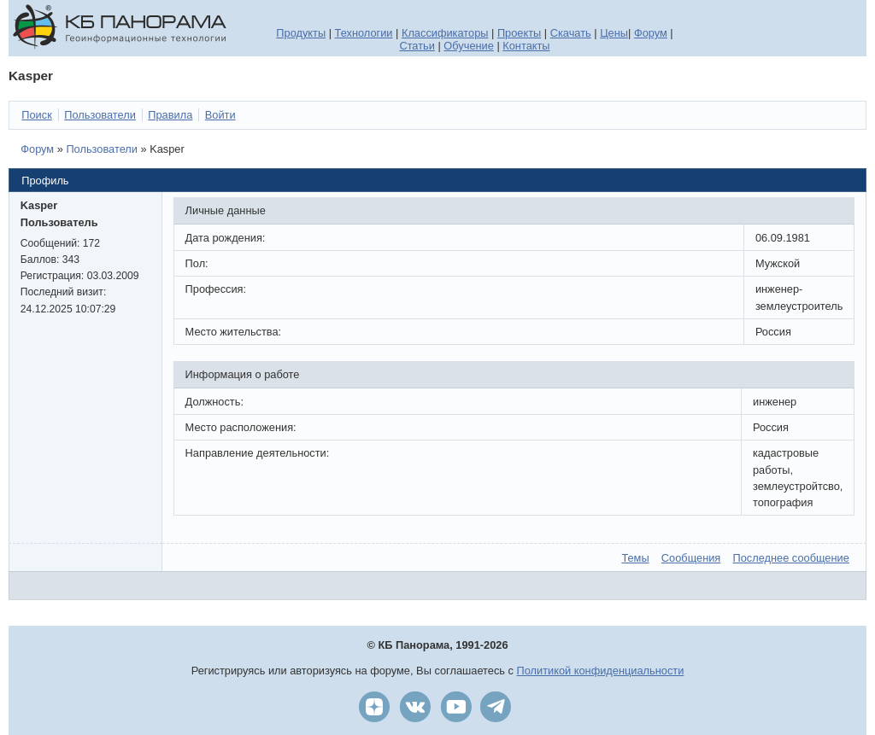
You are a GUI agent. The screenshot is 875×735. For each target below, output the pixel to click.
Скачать (570, 32)
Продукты (301, 32)
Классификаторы (445, 32)
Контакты (525, 45)
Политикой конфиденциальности (600, 670)
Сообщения (690, 557)
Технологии (364, 32)
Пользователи (102, 149)
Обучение (468, 45)
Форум (650, 32)
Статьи (416, 45)
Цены (614, 32)
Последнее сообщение (791, 557)
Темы (635, 557)
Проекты (519, 32)
